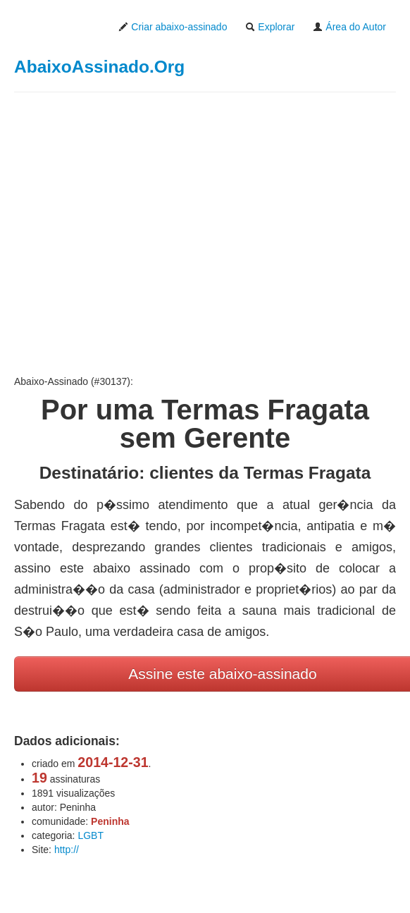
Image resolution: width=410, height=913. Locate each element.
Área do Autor (349, 26)
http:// (66, 849)
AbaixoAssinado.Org (99, 66)
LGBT (90, 835)
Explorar (269, 26)
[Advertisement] (205, 233)
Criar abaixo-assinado (172, 26)
